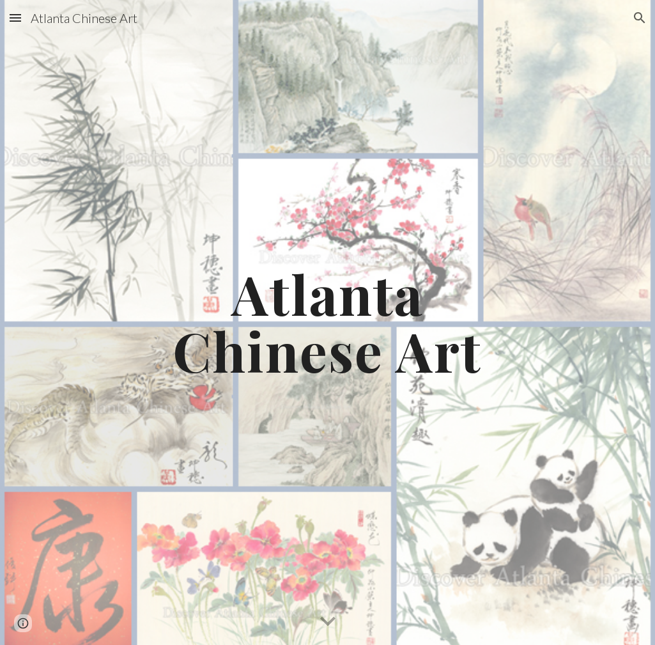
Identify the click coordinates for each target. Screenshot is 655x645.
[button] (15, 17)
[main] (327, 322)
